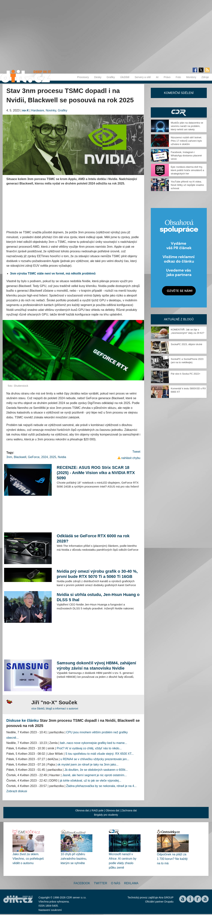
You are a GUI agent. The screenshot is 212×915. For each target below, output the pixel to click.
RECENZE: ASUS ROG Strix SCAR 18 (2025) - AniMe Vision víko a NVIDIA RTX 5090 (96, 472)
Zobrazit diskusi (16, 791)
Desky (97, 77)
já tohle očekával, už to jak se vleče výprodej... (90, 780)
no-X (25, 110)
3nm (9, 457)
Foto (178, 77)
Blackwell (20, 457)
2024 (44, 457)
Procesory (83, 77)
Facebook (82, 883)
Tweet (136, 451)
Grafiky (111, 77)
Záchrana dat (129, 810)
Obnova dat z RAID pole (89, 810)
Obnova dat (112, 810)
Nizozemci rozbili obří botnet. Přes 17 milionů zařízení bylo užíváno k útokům (186, 141)
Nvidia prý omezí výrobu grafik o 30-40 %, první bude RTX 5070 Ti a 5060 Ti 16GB (97, 574)
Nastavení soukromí (50, 909)
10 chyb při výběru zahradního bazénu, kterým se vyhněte (74, 859)
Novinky (51, 110)
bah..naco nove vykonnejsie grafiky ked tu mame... (93, 742)
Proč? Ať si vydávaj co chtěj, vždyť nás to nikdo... (89, 748)
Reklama (131, 883)
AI (157, 77)
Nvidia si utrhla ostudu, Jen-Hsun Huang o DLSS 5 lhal (98, 597)
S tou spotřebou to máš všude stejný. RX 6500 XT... (99, 753)
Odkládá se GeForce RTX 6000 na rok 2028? (93, 538)
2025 (52, 457)
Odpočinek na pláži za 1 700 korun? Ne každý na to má (172, 859)
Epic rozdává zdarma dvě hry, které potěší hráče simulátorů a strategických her (187, 170)
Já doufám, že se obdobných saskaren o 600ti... (96, 769)
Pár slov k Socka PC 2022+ (185, 373)
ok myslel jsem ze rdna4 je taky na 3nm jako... (87, 764)
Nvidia (62, 457)
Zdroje (205, 77)
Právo (167, 77)
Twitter (100, 883)
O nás (115, 883)
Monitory (191, 77)
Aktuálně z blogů (179, 319)
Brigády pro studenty (106, 814)
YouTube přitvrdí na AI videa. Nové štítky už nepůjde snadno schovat (187, 185)
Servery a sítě (143, 77)
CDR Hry (179, 112)
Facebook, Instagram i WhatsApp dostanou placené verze (186, 155)
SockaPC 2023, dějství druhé (186, 344)
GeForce (34, 457)
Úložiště (125, 77)
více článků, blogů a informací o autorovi (54, 708)
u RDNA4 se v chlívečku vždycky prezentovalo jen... (94, 759)
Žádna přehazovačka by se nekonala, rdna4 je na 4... (101, 786)
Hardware (37, 110)
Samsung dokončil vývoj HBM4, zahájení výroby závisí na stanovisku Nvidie (96, 666)
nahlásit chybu (130, 458)
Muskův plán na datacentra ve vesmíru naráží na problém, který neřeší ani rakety (187, 126)
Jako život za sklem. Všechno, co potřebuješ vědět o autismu (28, 859)
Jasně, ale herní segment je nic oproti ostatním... (94, 775)
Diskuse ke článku (22, 720)
